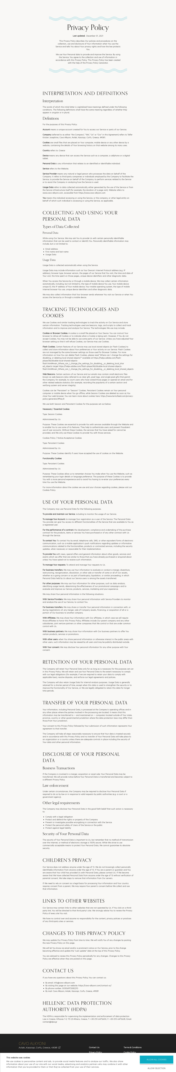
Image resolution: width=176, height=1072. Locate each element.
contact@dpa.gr (50, 1022)
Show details (102, 1067)
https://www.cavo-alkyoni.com (91, 193)
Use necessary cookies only (156, 1058)
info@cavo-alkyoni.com (64, 982)
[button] (165, 5)
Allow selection (156, 1049)
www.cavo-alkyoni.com (53, 193)
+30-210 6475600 (98, 1019)
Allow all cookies (156, 1041)
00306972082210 (70, 988)
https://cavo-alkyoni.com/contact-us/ (95, 985)
